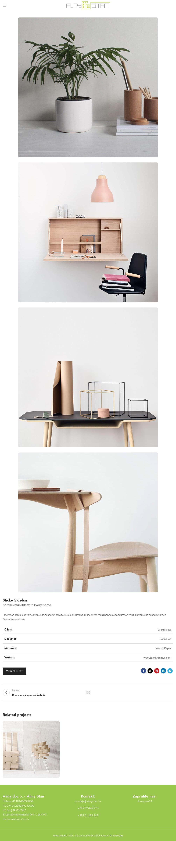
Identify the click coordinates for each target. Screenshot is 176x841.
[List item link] (88, 801)
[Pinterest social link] (156, 670)
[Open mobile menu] (4, 5)
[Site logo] (88, 4)
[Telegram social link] (170, 670)
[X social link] (150, 670)
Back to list (88, 692)
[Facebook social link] (143, 670)
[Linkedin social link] (163, 670)
